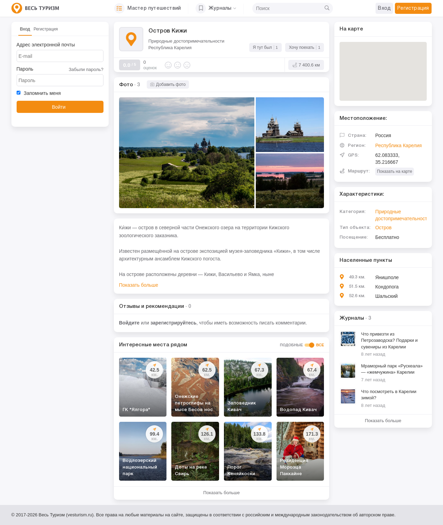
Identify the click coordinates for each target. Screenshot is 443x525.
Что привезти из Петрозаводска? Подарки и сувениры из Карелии (389, 340)
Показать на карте (394, 171)
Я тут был (265, 47)
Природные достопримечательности (186, 41)
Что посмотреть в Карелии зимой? (388, 395)
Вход (25, 29)
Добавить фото (168, 84)
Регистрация (46, 29)
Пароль (25, 69)
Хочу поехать (304, 47)
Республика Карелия (170, 47)
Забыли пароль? (86, 69)
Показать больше (138, 285)
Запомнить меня (39, 93)
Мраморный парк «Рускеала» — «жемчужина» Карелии (392, 369)
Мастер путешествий (147, 8)
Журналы (216, 8)
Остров (383, 227)
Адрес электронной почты (46, 44)
